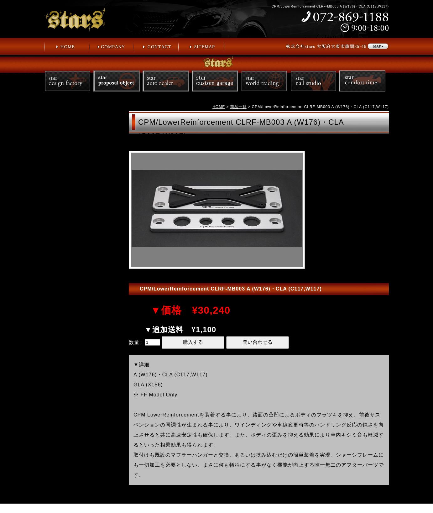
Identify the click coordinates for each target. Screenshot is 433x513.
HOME (218, 107)
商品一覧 (238, 107)
